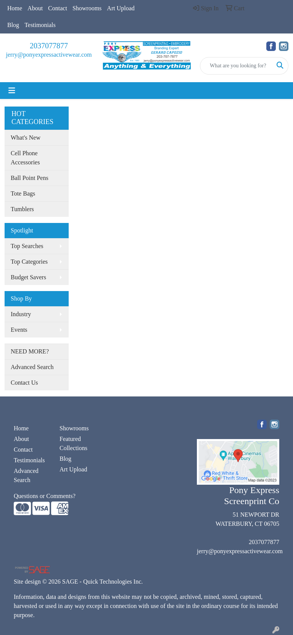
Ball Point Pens (29, 178)
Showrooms (86, 8)
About (35, 8)
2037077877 (49, 45)
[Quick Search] (236, 66)
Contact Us (24, 382)
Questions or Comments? (45, 496)
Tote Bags (23, 193)
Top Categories (29, 261)
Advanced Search (32, 367)
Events (19, 329)
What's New (25, 137)
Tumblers (22, 209)
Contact (57, 8)
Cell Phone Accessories (25, 158)
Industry (21, 314)
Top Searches (27, 246)
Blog (13, 25)
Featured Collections (73, 443)
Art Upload (120, 8)
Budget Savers (28, 277)
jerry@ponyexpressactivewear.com (49, 54)
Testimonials (40, 25)
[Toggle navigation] (12, 90)
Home (14, 8)
